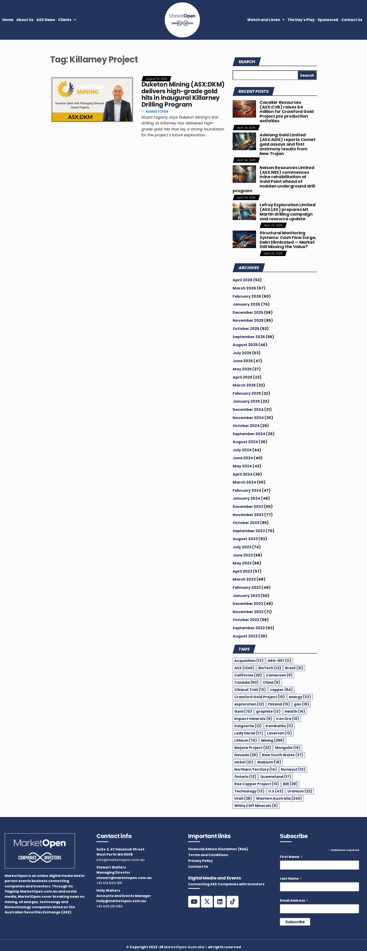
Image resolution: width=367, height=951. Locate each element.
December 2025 (248, 312)
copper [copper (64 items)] (281, 689)
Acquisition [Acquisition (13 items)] (249, 660)
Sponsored (328, 19)
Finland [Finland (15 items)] (279, 704)
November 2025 (248, 320)
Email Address (294, 901)
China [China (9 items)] (271, 682)
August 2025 (245, 344)
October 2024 (246, 425)
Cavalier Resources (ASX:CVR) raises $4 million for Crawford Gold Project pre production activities (287, 111)
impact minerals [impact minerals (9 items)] (253, 718)
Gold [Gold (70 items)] (243, 711)
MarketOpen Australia (184, 947)
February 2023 (247, 587)
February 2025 (247, 393)
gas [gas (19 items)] (301, 704)
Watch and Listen (265, 20)
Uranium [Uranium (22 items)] (299, 791)
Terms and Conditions (208, 855)
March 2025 (244, 385)
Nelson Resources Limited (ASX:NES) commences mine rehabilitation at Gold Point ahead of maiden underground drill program (274, 179)
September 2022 (249, 628)
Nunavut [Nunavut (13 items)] (293, 769)
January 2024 (246, 498)
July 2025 (242, 353)
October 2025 (246, 328)
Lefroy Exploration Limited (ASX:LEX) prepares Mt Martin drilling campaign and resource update (288, 211)
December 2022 (248, 603)
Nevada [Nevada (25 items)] (246, 754)
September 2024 (249, 434)
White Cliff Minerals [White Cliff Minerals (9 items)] (256, 805)
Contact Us (351, 19)
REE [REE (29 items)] (290, 783)
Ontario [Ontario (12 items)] (245, 776)
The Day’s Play (301, 19)
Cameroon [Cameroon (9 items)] (279, 675)
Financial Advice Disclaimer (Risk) (218, 849)
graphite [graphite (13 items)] (268, 711)
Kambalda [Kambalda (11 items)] (279, 725)
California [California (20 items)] (248, 675)
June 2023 (243, 555)
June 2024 (243, 458)
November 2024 (248, 417)
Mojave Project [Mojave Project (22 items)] (252, 747)
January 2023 (246, 595)
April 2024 (243, 474)
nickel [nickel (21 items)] (243, 762)
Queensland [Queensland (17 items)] (275, 776)
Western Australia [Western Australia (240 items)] (279, 798)
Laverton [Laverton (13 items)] (279, 733)
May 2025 (242, 369)
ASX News (46, 19)
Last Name (291, 879)
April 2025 (242, 377)
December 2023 (248, 506)
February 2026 (247, 296)
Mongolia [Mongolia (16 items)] (288, 747)
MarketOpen (157, 111)
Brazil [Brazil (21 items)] (294, 667)
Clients (67, 20)
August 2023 (245, 539)
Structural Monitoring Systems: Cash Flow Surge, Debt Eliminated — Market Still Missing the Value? (288, 240)
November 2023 (248, 514)
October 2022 (246, 619)
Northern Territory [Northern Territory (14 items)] (255, 769)
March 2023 (244, 579)
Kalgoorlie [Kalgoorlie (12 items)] (248, 725)
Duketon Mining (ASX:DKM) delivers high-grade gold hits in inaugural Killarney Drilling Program (183, 94)
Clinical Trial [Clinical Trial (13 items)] (250, 689)
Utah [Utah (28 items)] (243, 798)
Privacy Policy (200, 860)
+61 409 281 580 (109, 906)
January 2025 (246, 401)
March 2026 (244, 288)
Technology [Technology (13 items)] (249, 791)
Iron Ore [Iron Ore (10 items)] (287, 718)
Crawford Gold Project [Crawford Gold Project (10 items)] (259, 696)
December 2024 (248, 409)
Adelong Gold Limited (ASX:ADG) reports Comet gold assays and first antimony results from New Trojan (288, 144)
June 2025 (243, 361)
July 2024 (242, 450)
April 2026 (243, 280)
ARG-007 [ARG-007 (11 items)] (279, 660)
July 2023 (242, 547)
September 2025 (249, 337)
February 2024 (247, 490)
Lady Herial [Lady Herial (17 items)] (248, 733)
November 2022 (248, 612)
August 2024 (245, 442)
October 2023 (246, 522)
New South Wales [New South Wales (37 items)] (282, 754)
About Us (24, 19)
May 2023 (242, 563)
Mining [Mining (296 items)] (272, 740)
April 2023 (242, 571)
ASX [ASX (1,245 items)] (244, 667)
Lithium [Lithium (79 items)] (245, 740)
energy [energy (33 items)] (300, 696)
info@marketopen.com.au (120, 859)
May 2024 (242, 466)
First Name (291, 857)
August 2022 (245, 636)
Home (7, 19)
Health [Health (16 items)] (295, 711)
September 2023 (249, 531)
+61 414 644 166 (109, 883)
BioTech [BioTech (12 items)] (269, 667)
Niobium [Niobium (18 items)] (269, 762)
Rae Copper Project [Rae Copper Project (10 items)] (256, 783)
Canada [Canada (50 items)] (246, 682)
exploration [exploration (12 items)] (249, 704)
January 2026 (246, 304)
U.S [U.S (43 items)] (275, 791)
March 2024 (244, 482)
